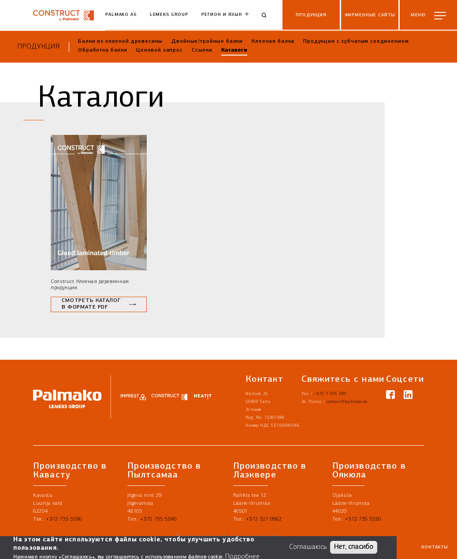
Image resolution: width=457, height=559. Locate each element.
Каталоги (234, 50)
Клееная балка (273, 41)
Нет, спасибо (353, 547)
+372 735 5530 (363, 519)
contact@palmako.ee (347, 401)
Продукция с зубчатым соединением (356, 41)
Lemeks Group (169, 14)
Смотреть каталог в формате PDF (91, 304)
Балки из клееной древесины (120, 41)
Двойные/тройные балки (207, 41)
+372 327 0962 (264, 519)
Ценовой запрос (159, 50)
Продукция (39, 46)
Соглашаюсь (308, 547)
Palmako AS (121, 14)
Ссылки (202, 50)
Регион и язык (221, 14)
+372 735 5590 (64, 519)
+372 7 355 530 (330, 393)
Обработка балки (102, 50)
